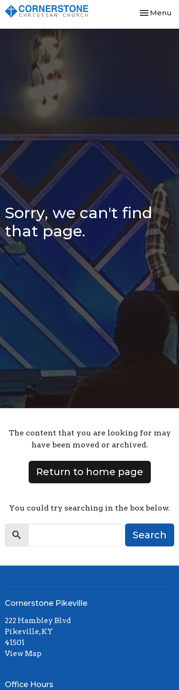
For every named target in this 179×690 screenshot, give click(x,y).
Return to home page (89, 472)
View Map (23, 653)
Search (150, 535)
